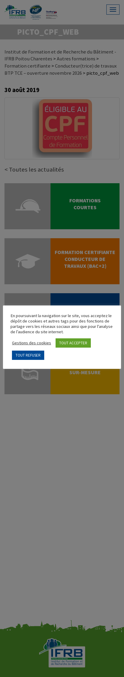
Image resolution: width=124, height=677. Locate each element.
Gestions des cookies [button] (31, 343)
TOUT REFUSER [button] (28, 355)
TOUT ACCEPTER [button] (73, 343)
